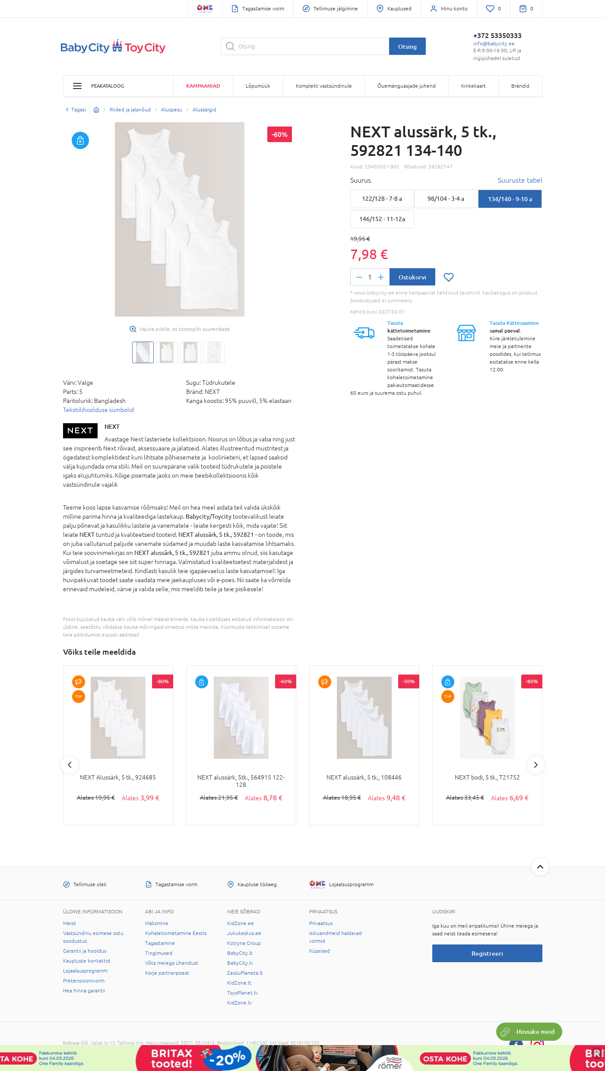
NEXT (112, 426)
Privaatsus (321, 923)
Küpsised (319, 951)
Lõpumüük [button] (258, 86)
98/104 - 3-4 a (446, 198)
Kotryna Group (244, 943)
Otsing (407, 46)
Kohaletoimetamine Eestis (175, 933)
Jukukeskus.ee (244, 933)
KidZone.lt (239, 983)
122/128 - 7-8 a (382, 198)
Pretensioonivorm (84, 981)
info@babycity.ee (494, 44)
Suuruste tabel (520, 180)
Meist (69, 923)
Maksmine (156, 923)
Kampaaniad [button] (203, 85)
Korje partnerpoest (167, 973)
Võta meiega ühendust (171, 963)
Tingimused (158, 953)
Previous (69, 764)
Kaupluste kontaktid (86, 961)
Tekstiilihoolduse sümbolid (98, 409)
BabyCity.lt (240, 953)
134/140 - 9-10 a (510, 199)
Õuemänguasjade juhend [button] (406, 86)
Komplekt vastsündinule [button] (324, 86)
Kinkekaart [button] (473, 86)
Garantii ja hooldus (84, 951)
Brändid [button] (520, 86)
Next (536, 764)
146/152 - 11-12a (382, 218)
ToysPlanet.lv (242, 993)
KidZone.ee (240, 923)
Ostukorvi (412, 277)
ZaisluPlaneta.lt (245, 973)
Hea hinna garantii (84, 991)
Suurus (360, 180)
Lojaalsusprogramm (85, 971)
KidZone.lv (239, 1003)
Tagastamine (160, 943)
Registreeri (487, 953)
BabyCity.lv (240, 963)
